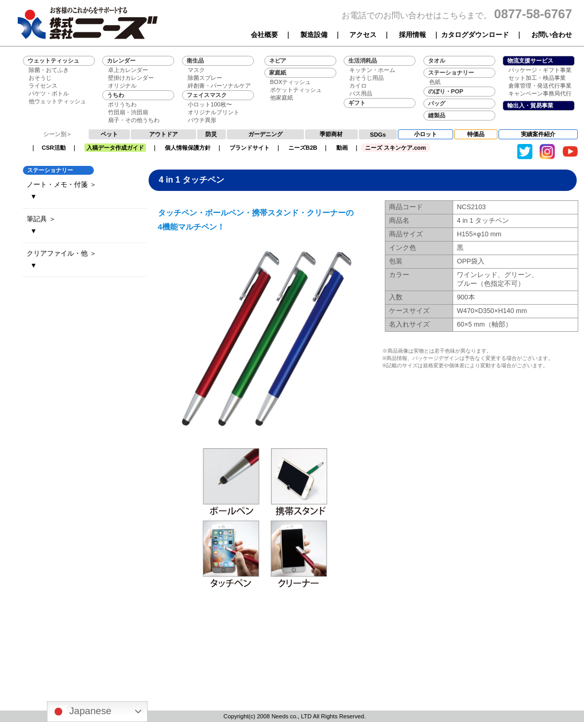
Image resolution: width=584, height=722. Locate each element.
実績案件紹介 (538, 134)
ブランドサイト (249, 148)
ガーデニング (265, 134)
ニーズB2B (302, 148)
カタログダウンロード (475, 35)
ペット (109, 134)
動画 (342, 148)
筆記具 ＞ (41, 219)
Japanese (81, 711)
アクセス (362, 35)
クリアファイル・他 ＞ (61, 253)
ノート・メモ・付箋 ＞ (61, 184)
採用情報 (412, 35)
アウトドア (163, 134)
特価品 (475, 134)
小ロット (425, 134)
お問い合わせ (551, 35)
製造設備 (313, 35)
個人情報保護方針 (188, 148)
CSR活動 (54, 148)
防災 (211, 134)
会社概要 (264, 35)
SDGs (378, 134)
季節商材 (331, 134)
